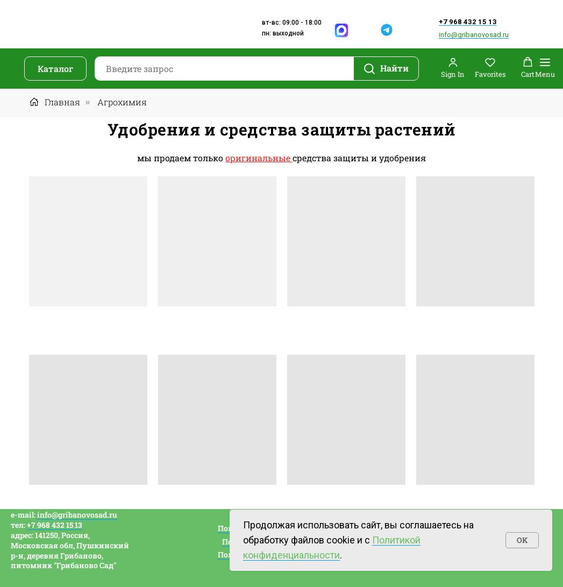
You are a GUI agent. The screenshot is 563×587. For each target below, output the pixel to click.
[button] (453, 68)
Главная (54, 102)
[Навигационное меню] (545, 68)
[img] (365, 30)
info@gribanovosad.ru (474, 35)
